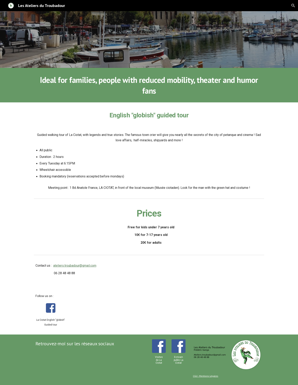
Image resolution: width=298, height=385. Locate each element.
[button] (293, 5)
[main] (149, 85)
